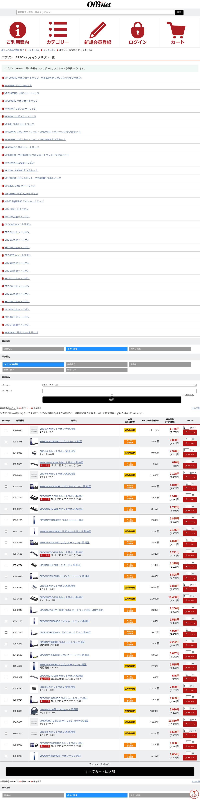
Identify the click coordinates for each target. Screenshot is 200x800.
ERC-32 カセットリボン (17, 232)
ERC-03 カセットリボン (17, 317)
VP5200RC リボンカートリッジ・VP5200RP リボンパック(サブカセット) (42, 131)
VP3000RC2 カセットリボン (19, 162)
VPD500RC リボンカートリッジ (21, 101)
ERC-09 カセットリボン (17, 301)
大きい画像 (136, 349)
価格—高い (72, 370)
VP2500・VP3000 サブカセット (21, 170)
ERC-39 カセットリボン (17, 216)
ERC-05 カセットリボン (17, 309)
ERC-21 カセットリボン (17, 278)
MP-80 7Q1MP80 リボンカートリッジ (24, 201)
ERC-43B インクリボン (16, 209)
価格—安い (9, 370)
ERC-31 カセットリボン (17, 240)
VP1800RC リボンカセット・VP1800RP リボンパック (32, 178)
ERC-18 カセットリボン (17, 286)
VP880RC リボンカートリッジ (20, 116)
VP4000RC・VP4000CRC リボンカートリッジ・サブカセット (36, 155)
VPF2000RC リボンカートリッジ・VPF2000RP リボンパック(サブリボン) (43, 78)
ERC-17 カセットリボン (17, 324)
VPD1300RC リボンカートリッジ (21, 93)
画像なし (8, 349)
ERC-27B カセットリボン (17, 255)
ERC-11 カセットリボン (17, 294)
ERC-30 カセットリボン (17, 247)
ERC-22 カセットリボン (17, 271)
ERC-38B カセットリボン (17, 224)
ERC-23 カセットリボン (17, 263)
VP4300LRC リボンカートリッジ (21, 147)
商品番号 (71, 364)
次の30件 (196, 408)
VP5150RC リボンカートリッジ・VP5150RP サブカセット (35, 139)
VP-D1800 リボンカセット (18, 85)
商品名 (134, 364)
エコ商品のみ (188, 395)
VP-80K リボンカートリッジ (19, 124)
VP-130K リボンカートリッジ (19, 186)
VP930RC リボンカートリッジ (20, 108)
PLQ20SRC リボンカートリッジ (21, 193)
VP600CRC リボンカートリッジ (21, 332)
